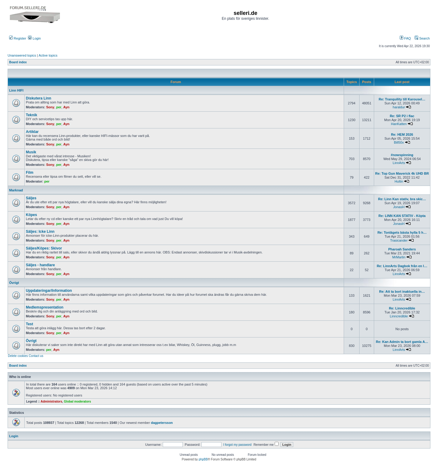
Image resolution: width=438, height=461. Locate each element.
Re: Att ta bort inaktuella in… (402, 291)
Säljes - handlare (40, 265)
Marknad (16, 190)
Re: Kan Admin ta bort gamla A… (402, 342)
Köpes (31, 215)
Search (422, 38)
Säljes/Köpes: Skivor (44, 248)
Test (29, 324)
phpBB (203, 459)
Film (29, 172)
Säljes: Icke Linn (40, 231)
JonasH (399, 207)
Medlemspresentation (44, 307)
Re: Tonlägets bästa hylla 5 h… (402, 232)
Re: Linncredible (402, 308)
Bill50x (399, 142)
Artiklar (32, 132)
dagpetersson (162, 422)
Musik (31, 152)
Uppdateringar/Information (49, 290)
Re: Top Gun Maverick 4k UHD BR (402, 173)
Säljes (31, 198)
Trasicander (399, 240)
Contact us (36, 356)
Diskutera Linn (38, 98)
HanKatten (399, 124)
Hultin (399, 181)
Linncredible (399, 316)
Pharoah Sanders (402, 249)
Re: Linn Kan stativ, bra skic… (402, 199)
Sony (50, 107)
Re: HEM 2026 (402, 134)
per (58, 107)
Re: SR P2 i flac (402, 116)
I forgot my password (237, 444)
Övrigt (14, 283)
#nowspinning (402, 155)
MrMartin (398, 257)
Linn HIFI (16, 90)
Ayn (66, 107)
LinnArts (399, 163)
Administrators (51, 401)
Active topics (48, 55)
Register (17, 38)
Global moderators (77, 401)
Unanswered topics (22, 55)
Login (34, 38)
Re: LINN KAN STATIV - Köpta (402, 216)
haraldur (399, 107)
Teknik (31, 115)
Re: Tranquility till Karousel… (402, 99)
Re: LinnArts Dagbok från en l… (402, 266)
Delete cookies (18, 356)
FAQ (405, 38)
